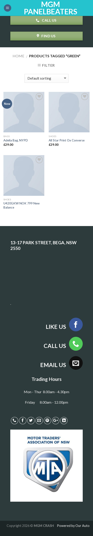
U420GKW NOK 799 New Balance (21, 205)
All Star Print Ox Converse (67, 140)
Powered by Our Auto (73, 526)
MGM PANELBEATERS (50, 8)
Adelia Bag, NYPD (15, 140)
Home (18, 56)
